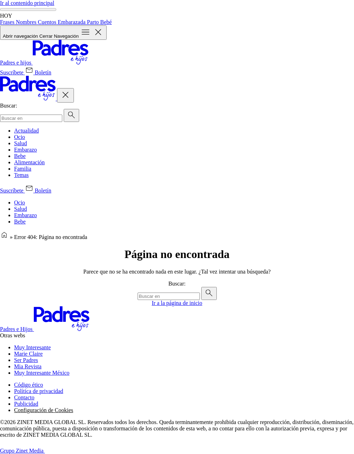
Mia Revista (28, 366)
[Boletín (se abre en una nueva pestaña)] (38, 72)
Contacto (24, 397)
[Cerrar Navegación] (65, 95)
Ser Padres (26, 360)
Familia (22, 169)
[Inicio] (44, 63)
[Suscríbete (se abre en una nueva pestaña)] (12, 72)
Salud (20, 143)
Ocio (19, 137)
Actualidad (26, 131)
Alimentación (29, 162)
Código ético (28, 385)
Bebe (20, 156)
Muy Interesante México (41, 373)
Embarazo (25, 150)
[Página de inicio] (4, 237)
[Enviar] (71, 115)
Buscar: (8, 106)
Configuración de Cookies (43, 410)
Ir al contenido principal (27, 3)
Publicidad (26, 404)
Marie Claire (28, 354)
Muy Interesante (32, 347)
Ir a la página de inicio (177, 303)
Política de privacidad (38, 391)
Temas (21, 175)
